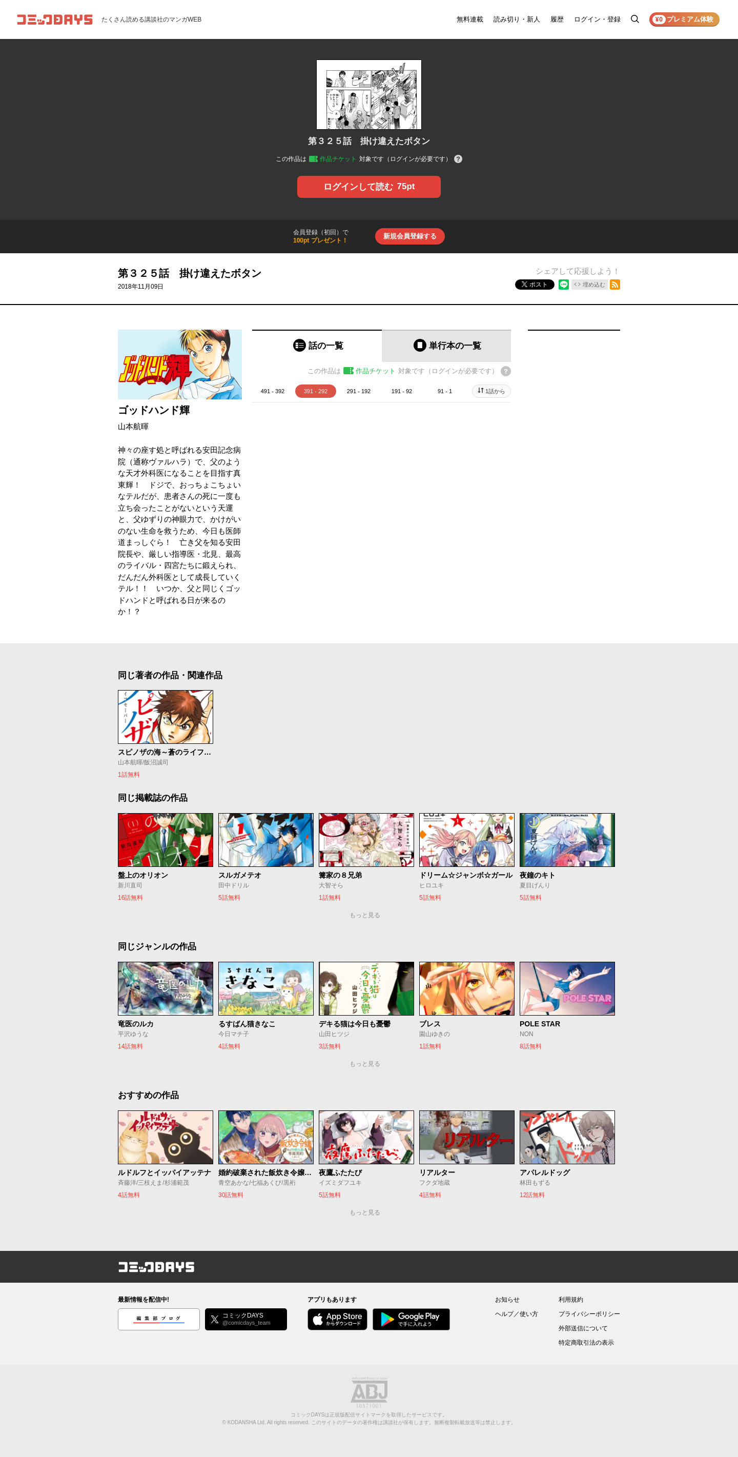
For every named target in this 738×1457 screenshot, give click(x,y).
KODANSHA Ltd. (247, 1422)
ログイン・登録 (597, 19)
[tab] (317, 346)
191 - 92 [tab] (402, 391)
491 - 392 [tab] (272, 391)
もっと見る (365, 915)
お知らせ (507, 1299)
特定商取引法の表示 (586, 1342)
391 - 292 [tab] (315, 391)
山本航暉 (133, 426)
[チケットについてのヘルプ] (458, 160)
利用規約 (571, 1299)
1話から (495, 391)
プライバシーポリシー (589, 1314)
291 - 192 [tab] (359, 391)
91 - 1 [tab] (445, 391)
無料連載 (470, 19)
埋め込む (594, 284)
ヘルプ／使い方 (516, 1314)
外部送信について (583, 1328)
